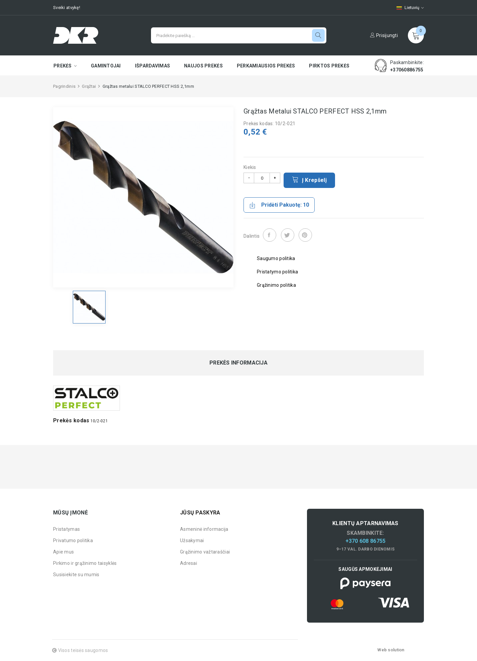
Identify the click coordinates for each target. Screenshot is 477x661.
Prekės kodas (71, 420)
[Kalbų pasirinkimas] (407, 7)
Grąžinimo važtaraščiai (205, 552)
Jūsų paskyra (200, 512)
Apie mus (63, 552)
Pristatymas (66, 529)
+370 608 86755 (365, 541)
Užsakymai (192, 540)
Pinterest (305, 235)
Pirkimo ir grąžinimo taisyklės (85, 563)
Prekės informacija (238, 363)
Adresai (188, 563)
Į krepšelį (309, 179)
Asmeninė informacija (204, 529)
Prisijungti (384, 35)
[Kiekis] (262, 178)
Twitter (287, 235)
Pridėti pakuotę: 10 (279, 205)
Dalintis (269, 235)
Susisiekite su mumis (76, 574)
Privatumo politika (73, 540)
